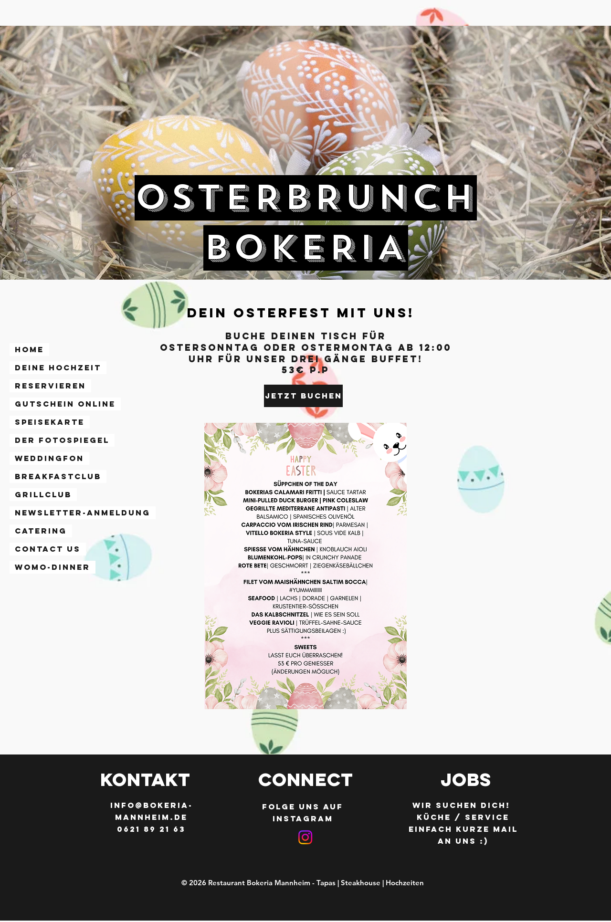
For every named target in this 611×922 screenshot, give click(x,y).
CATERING (41, 530)
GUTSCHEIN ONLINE (65, 404)
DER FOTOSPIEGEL (62, 440)
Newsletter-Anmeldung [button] (82, 512)
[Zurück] (52, 153)
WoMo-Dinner (52, 567)
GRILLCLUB (43, 494)
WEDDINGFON (49, 458)
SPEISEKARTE (49, 422)
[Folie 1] (305, 255)
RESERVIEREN (50, 385)
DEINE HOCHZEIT (58, 367)
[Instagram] (305, 837)
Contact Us (48, 549)
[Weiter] (559, 153)
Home (29, 349)
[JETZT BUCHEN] (303, 396)
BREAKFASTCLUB (58, 476)
